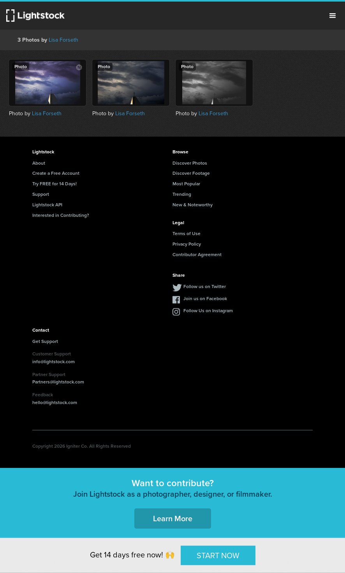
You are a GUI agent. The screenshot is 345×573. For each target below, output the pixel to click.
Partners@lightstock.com (58, 381)
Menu (332, 15)
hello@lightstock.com (54, 402)
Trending (181, 194)
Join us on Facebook (205, 298)
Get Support (45, 341)
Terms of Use (186, 233)
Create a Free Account (55, 173)
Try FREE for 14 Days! (54, 183)
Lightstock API (47, 204)
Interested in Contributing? (60, 215)
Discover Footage (191, 173)
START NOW (218, 555)
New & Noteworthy (192, 204)
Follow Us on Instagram (208, 310)
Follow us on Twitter (204, 286)
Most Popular (186, 183)
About (38, 163)
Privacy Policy (186, 244)
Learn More (172, 518)
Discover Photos (189, 163)
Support (40, 194)
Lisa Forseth (63, 40)
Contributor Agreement (197, 254)
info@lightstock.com (53, 361)
